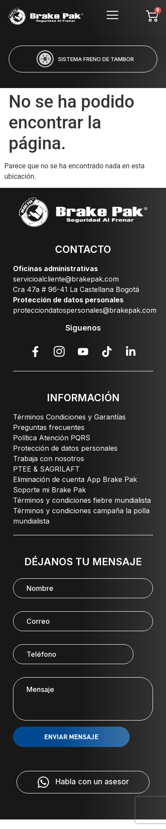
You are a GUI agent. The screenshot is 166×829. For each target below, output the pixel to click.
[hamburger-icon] (112, 16)
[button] (48, 78)
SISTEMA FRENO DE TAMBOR (96, 59)
